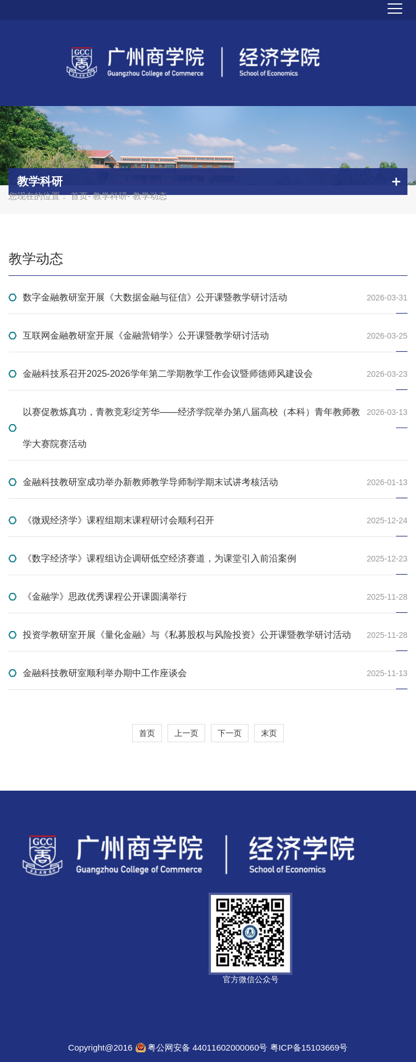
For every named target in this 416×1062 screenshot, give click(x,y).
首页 (79, 196)
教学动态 (36, 258)
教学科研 (110, 196)
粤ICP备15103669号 (309, 1047)
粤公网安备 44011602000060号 (209, 1047)
